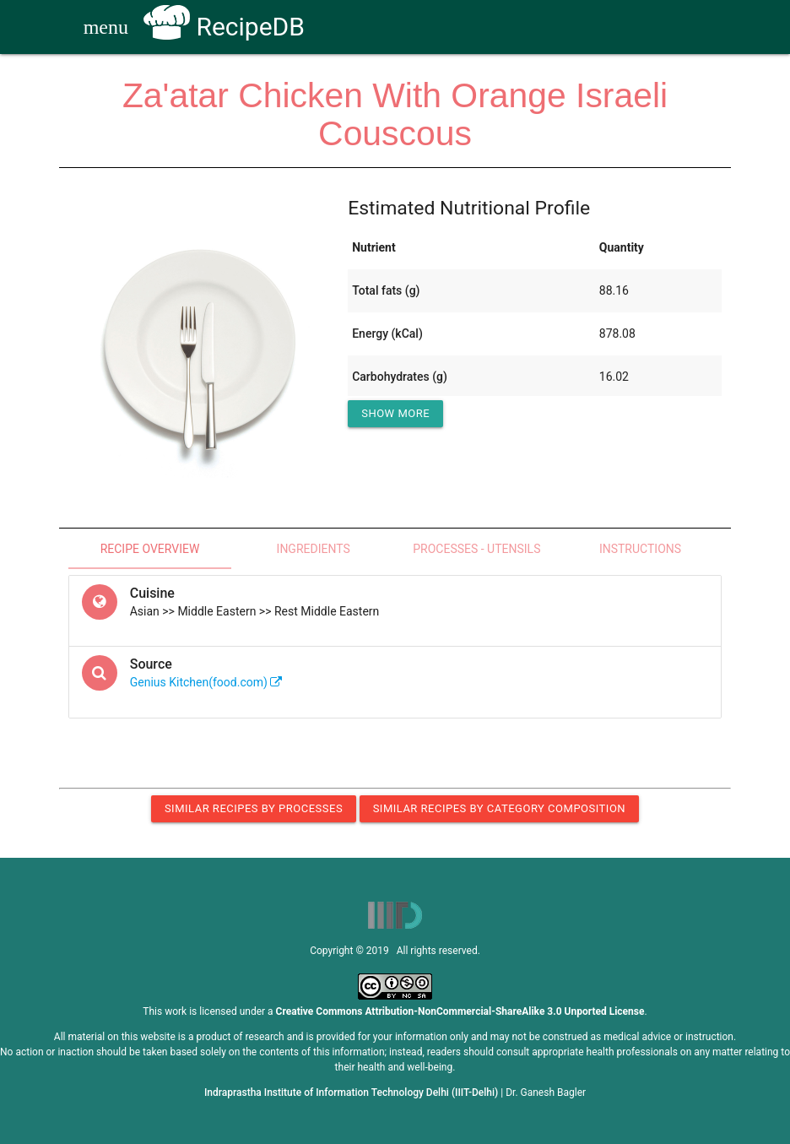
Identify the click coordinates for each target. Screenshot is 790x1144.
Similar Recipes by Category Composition (499, 808)
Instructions (640, 549)
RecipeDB (224, 26)
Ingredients (313, 549)
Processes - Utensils (476, 549)
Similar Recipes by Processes (254, 808)
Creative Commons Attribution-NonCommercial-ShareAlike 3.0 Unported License (460, 1011)
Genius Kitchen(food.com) (206, 682)
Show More (395, 413)
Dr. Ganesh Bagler (546, 1092)
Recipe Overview (150, 549)
